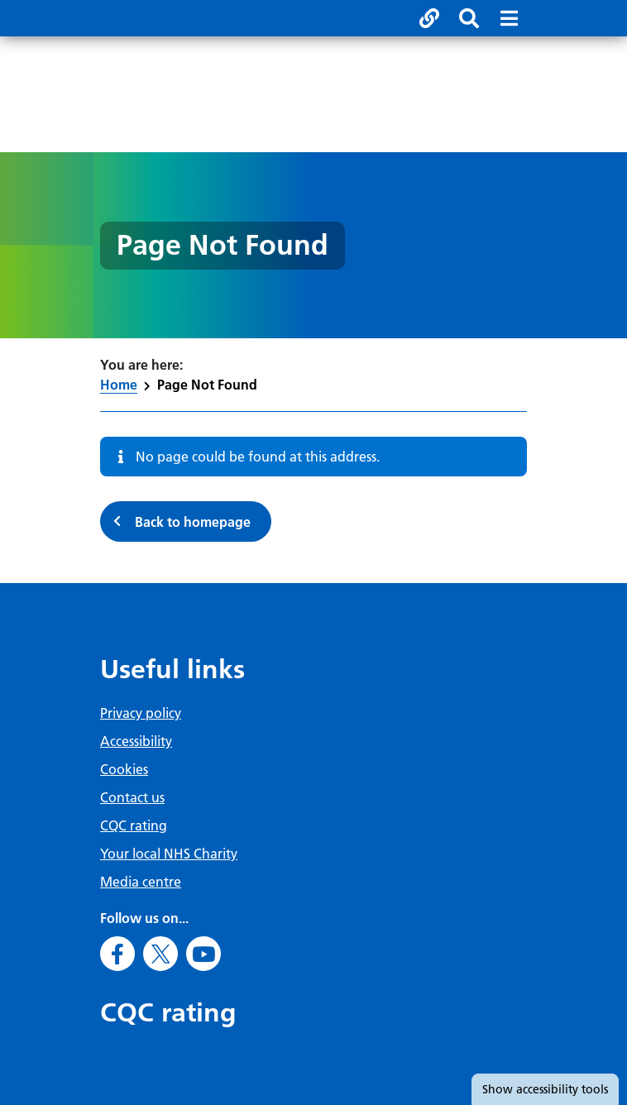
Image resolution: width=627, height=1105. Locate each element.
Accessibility (136, 741)
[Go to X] (160, 953)
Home (118, 384)
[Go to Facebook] (117, 953)
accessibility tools (545, 1089)
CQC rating (133, 825)
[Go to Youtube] (203, 953)
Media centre (140, 881)
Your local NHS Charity (168, 853)
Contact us (132, 797)
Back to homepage (193, 522)
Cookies (124, 769)
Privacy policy (140, 713)
